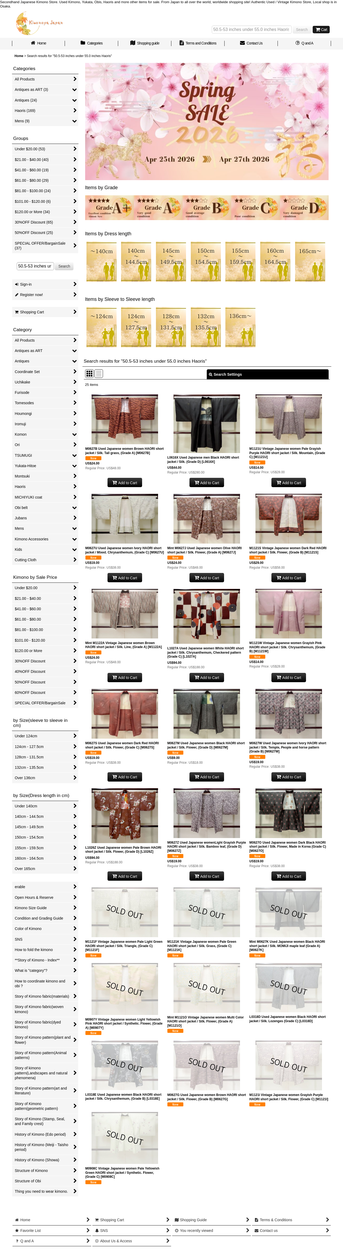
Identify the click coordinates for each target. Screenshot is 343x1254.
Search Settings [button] (225, 374)
